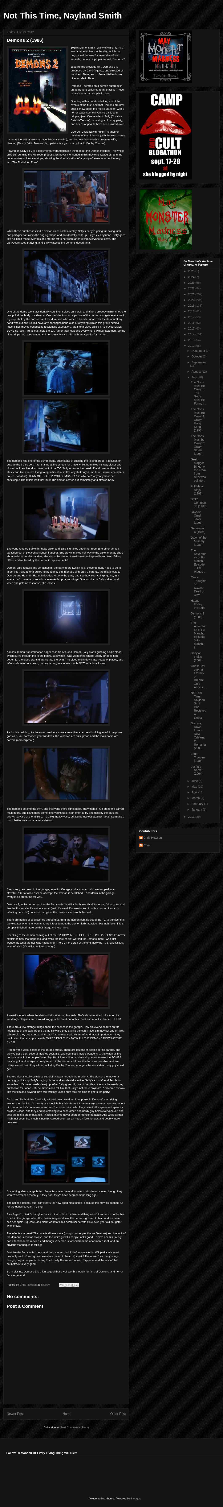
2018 (191, 311)
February (197, 804)
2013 (191, 340)
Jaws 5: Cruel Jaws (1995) (196, 517)
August (196, 371)
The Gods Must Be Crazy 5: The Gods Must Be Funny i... (198, 393)
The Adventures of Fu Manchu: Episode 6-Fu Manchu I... (198, 635)
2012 (191, 345)
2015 (191, 328)
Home (67, 1414)
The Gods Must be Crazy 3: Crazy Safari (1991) (198, 444)
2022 (191, 288)
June (195, 781)
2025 (191, 271)
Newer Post (15, 1414)
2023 (191, 282)
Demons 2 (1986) (197, 615)
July (194, 377)
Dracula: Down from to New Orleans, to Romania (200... (198, 736)
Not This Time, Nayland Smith (62, 15)
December (198, 350)
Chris (146, 845)
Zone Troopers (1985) (198, 757)
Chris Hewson (152, 837)
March (195, 798)
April (194, 792)
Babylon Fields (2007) (196, 656)
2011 (191, 816)
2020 (191, 300)
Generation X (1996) (198, 530)
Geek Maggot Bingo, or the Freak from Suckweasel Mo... (198, 470)
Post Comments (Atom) (74, 1427)
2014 (191, 334)
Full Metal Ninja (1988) (197, 490)
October (197, 356)
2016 (191, 322)
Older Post (118, 1414)
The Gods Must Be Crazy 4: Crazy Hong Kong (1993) (198, 419)
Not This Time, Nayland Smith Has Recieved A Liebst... (198, 705)
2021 (191, 294)
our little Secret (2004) (196, 770)
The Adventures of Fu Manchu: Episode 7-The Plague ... (198, 561)
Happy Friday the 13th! (198, 604)
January (197, 809)
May (194, 786)
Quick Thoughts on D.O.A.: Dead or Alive (198, 586)
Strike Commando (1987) (199, 502)
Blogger (135, 1498)
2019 (191, 305)
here (120, 47)
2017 (191, 317)
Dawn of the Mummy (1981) (199, 541)
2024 (191, 277)
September (198, 362)
